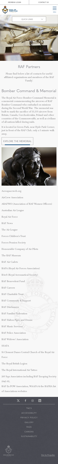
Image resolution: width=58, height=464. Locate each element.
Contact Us (43, 2)
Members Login (14, 2)
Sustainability (29, 436)
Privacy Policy (29, 417)
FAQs (29, 426)
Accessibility (29, 412)
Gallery (29, 422)
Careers (29, 431)
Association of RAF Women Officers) (27, 204)
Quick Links (27, 19)
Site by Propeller (48, 455)
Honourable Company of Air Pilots (20, 249)
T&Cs (29, 408)
